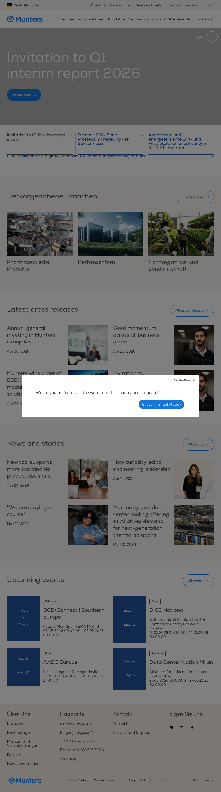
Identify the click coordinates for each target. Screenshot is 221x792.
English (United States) (161, 404)
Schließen (184, 380)
